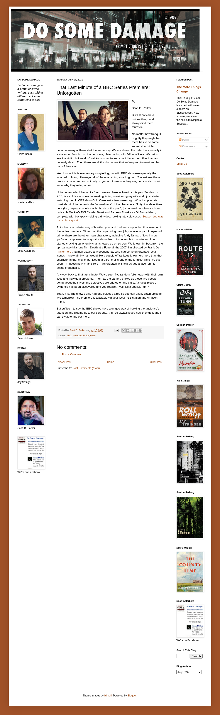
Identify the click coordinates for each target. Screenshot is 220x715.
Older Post (156, 362)
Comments (187, 146)
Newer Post (64, 362)
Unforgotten (89, 335)
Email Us (181, 163)
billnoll (108, 695)
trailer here (64, 251)
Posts (184, 139)
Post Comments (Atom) (86, 368)
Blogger (132, 695)
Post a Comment (71, 354)
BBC (69, 335)
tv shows (77, 335)
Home (110, 362)
